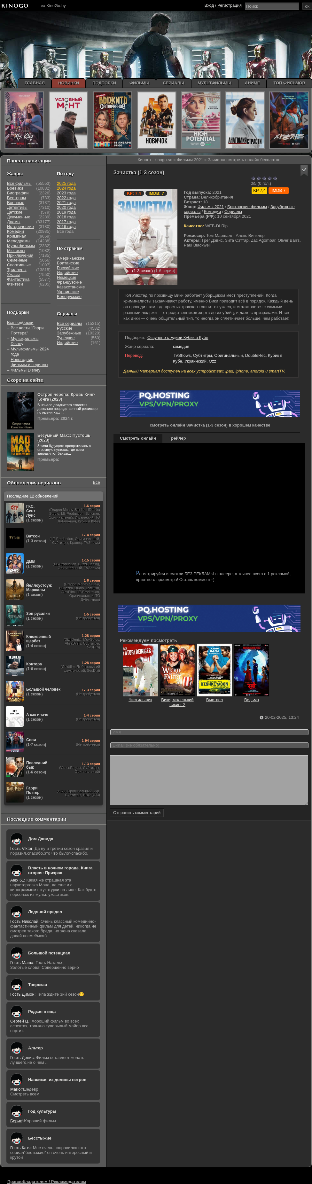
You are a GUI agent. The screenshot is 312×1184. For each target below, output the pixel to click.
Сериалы (233, 211)
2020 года (66, 207)
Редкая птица (42, 1011)
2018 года (66, 217)
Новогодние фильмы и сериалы (29, 362)
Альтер (35, 1048)
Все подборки (20, 322)
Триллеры (17, 269)
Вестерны (16, 197)
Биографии (17, 193)
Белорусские (69, 296)
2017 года (66, 221)
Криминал (16, 236)
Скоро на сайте (25, 380)
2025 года (66, 183)
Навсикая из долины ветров (57, 1079)
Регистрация (229, 5)
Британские (68, 263)
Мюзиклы (16, 250)
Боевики (15, 188)
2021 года (66, 202)
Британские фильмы (247, 206)
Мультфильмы (21, 245)
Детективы (17, 207)
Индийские (67, 272)
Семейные (17, 260)
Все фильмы (19, 183)
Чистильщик (140, 697)
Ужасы (13, 274)
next (305, 120)
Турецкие (66, 337)
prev (7, 120)
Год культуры (42, 1111)
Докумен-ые (18, 217)
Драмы (13, 221)
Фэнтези (15, 284)
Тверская (37, 984)
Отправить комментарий (136, 822)
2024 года (66, 188)
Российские (68, 267)
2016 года (66, 226)
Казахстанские (71, 287)
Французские (69, 282)
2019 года (66, 212)
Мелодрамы (18, 241)
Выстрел (214, 697)
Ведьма (251, 697)
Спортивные (19, 265)
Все (96, 482)
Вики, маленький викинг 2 (177, 700)
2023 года (66, 193)
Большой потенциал (49, 953)
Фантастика (18, 279)
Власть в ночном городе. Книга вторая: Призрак (60, 870)
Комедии (212, 211)
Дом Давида (40, 838)
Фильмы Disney (25, 370)
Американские (70, 258)
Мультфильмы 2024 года (30, 352)
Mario (15, 1089)
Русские (64, 328)
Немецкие (66, 277)
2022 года (66, 197)
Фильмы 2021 (211, 206)
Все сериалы (69, 323)
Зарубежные (69, 333)
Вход (209, 5)
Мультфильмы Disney (24, 341)
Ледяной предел (45, 911)
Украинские (68, 291)
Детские (14, 212)
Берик (16, 1120)
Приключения (20, 255)
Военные (15, 202)
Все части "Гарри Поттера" (27, 330)
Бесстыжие (39, 1138)
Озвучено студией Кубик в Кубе (177, 337)
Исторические (20, 226)
